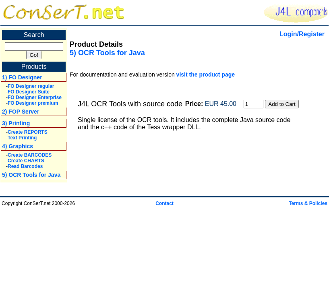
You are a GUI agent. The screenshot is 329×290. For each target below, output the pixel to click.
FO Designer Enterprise (35, 97)
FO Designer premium (33, 103)
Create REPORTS (28, 132)
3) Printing (16, 123)
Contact (164, 203)
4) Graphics (17, 146)
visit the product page (205, 74)
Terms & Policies (308, 203)
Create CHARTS (26, 161)
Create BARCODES (30, 155)
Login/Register (302, 34)
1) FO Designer (22, 77)
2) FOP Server (20, 111)
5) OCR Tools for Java (31, 175)
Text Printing (22, 138)
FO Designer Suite (29, 92)
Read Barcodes (25, 166)
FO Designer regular (31, 86)
